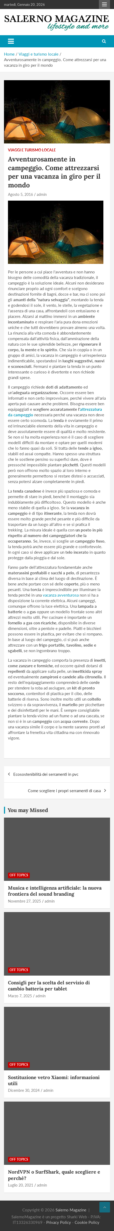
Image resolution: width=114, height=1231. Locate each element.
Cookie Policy (87, 1222)
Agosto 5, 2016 (20, 194)
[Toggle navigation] (11, 41)
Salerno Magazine (71, 1209)
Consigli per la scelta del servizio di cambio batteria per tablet (49, 986)
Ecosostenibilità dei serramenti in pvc (45, 774)
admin (42, 194)
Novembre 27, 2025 (24, 901)
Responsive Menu (104, 4)
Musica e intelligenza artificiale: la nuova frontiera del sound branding (55, 891)
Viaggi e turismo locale (32, 150)
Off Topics (19, 875)
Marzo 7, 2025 (20, 996)
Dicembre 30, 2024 (24, 1090)
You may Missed (28, 810)
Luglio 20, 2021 (20, 1185)
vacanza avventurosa (61, 595)
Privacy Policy (58, 1222)
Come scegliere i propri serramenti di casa (64, 790)
